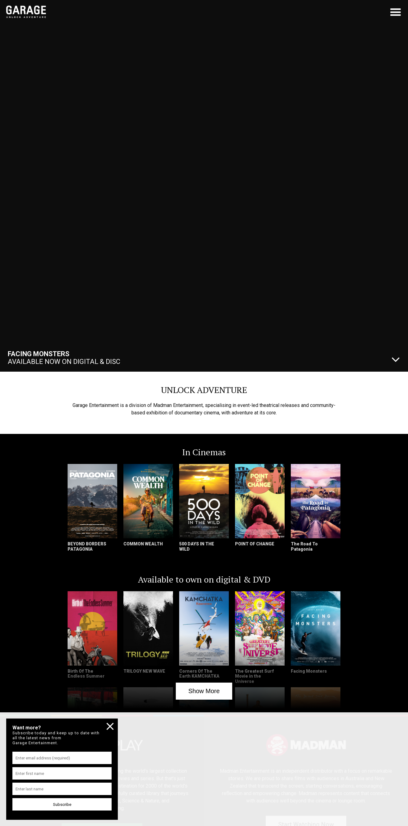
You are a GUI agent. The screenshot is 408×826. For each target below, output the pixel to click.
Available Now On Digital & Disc (64, 357)
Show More (204, 691)
